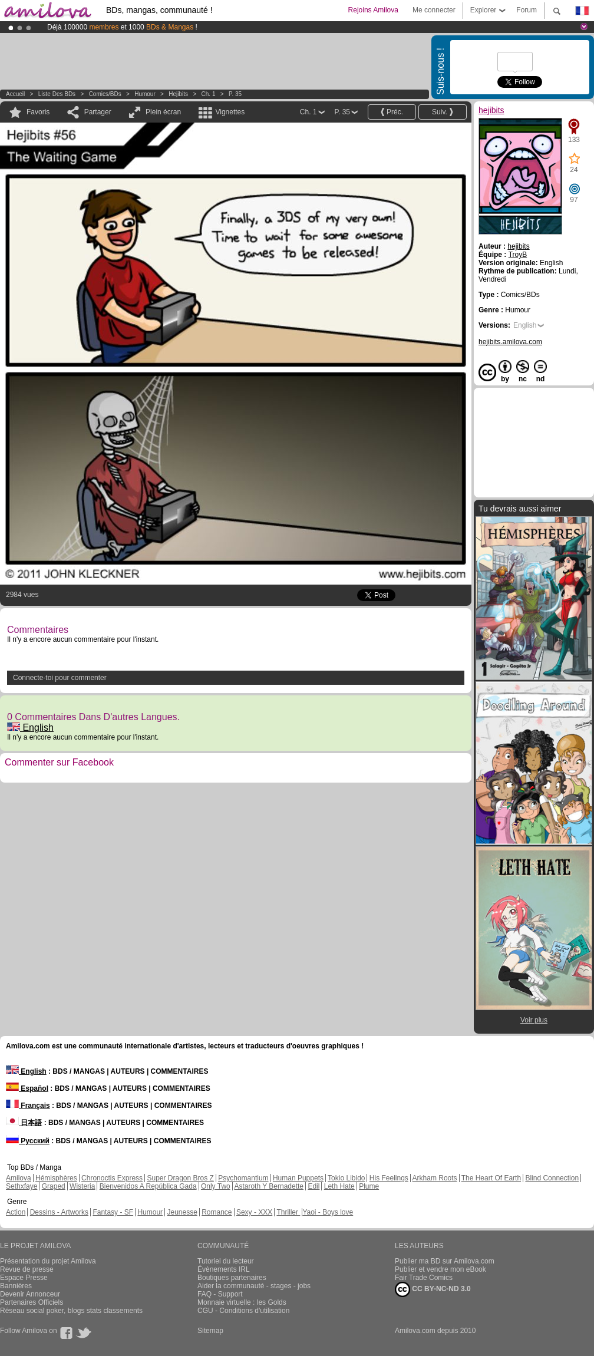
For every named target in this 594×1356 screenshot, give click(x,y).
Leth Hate (339, 1186)
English (30, 727)
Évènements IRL (223, 1269)
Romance (217, 1212)
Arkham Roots (434, 1178)
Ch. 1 (209, 94)
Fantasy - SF (113, 1212)
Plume (369, 1186)
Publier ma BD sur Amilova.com (444, 1261)
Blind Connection (552, 1178)
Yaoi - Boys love (327, 1212)
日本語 (24, 1123)
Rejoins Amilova (373, 10)
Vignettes (230, 112)
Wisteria (82, 1186)
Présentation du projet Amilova (48, 1261)
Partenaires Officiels (31, 1302)
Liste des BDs (56, 94)
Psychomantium (243, 1178)
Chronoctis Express (112, 1178)
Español (27, 1088)
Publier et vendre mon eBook (440, 1269)
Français (28, 1105)
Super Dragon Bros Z (180, 1178)
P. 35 (235, 94)
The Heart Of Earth (491, 1178)
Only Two (215, 1186)
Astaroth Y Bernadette (268, 1186)
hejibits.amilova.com (510, 342)
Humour (145, 94)
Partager (97, 112)
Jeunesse (182, 1212)
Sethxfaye (21, 1186)
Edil (313, 1186)
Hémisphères (56, 1178)
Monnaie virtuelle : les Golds (241, 1302)
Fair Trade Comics (424, 1277)
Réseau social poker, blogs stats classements (71, 1310)
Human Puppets (298, 1178)
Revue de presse (27, 1269)
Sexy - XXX (254, 1212)
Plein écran (163, 112)
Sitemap (210, 1331)
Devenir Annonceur (30, 1294)
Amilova (18, 1178)
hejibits (178, 94)
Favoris (38, 112)
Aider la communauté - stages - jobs (254, 1286)
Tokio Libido (346, 1178)
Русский (28, 1141)
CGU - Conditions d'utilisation (243, 1310)
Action (15, 1212)
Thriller (288, 1212)
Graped (53, 1186)
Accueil (15, 94)
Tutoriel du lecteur (225, 1261)
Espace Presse (24, 1277)
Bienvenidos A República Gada (148, 1186)
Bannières (16, 1286)
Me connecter (434, 10)
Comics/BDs (105, 94)
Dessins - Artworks (59, 1212)
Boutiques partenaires (231, 1277)
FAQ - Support (220, 1294)
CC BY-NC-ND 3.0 (433, 1289)
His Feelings (388, 1178)
